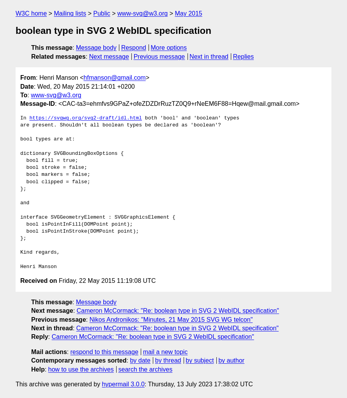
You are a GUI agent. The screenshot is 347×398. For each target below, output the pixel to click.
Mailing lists (70, 13)
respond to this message (104, 352)
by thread (168, 360)
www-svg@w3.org (142, 13)
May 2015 (188, 13)
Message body (96, 47)
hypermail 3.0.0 (123, 384)
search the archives (146, 369)
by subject (200, 360)
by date (140, 360)
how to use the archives (81, 369)
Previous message (159, 56)
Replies (243, 56)
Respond (133, 47)
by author (231, 360)
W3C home (31, 13)
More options (169, 47)
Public (101, 13)
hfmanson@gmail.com (114, 77)
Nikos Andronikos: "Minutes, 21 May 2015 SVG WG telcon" (171, 319)
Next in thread (208, 56)
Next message (109, 56)
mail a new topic (165, 352)
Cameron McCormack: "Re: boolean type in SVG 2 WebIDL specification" (178, 310)
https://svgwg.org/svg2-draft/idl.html (85, 118)
